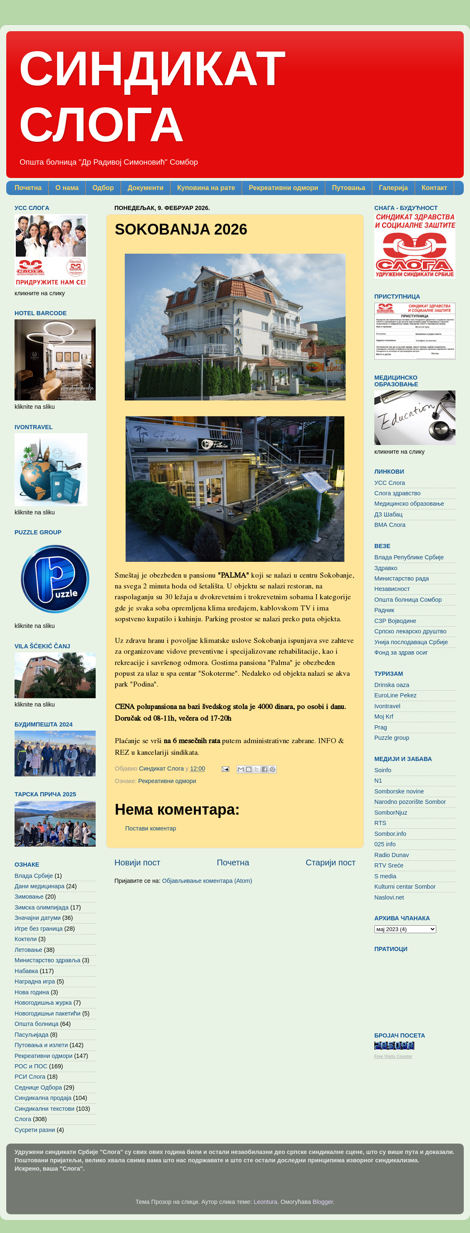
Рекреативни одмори (283, 187)
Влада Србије (34, 875)
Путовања (348, 187)
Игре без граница (38, 928)
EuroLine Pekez (395, 695)
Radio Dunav (391, 855)
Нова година (32, 992)
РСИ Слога (30, 1076)
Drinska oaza (391, 685)
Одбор (103, 187)
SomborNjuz (390, 812)
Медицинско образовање (409, 503)
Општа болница (37, 1023)
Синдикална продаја (43, 1098)
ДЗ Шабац (388, 514)
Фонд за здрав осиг (401, 652)
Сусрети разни (35, 1130)
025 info (385, 844)
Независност (392, 589)
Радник (384, 610)
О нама (67, 187)
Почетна (28, 187)
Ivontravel (387, 706)
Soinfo (382, 770)
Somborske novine (399, 791)
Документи (145, 187)
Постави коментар (150, 828)
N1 (378, 780)
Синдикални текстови (44, 1108)
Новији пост (137, 862)
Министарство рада (401, 578)
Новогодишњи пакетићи (48, 1013)
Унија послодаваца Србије (411, 642)
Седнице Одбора (38, 1087)
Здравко (385, 568)
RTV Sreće (388, 865)
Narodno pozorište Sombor (410, 801)
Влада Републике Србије (409, 557)
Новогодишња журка (43, 1002)
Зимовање (29, 896)
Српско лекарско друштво (410, 631)
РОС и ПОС (31, 1066)
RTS (380, 823)
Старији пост (331, 862)
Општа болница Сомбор (408, 599)
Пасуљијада (31, 1034)
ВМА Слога (390, 524)
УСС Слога (389, 482)
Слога (23, 1119)
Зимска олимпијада (42, 907)
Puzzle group (391, 737)
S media (385, 876)
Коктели (26, 939)
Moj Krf (383, 716)
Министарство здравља (47, 960)
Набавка (26, 971)
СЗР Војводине (395, 621)
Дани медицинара (39, 886)
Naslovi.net (389, 897)
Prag (380, 727)
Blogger (323, 1201)
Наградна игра (35, 981)
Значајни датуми (38, 917)
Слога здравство (397, 493)
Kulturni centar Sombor (404, 886)
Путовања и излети (41, 1045)
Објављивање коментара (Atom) (207, 880)
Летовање (28, 949)
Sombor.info (390, 833)
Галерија (393, 187)
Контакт (435, 187)
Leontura (265, 1201)
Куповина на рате (206, 187)
